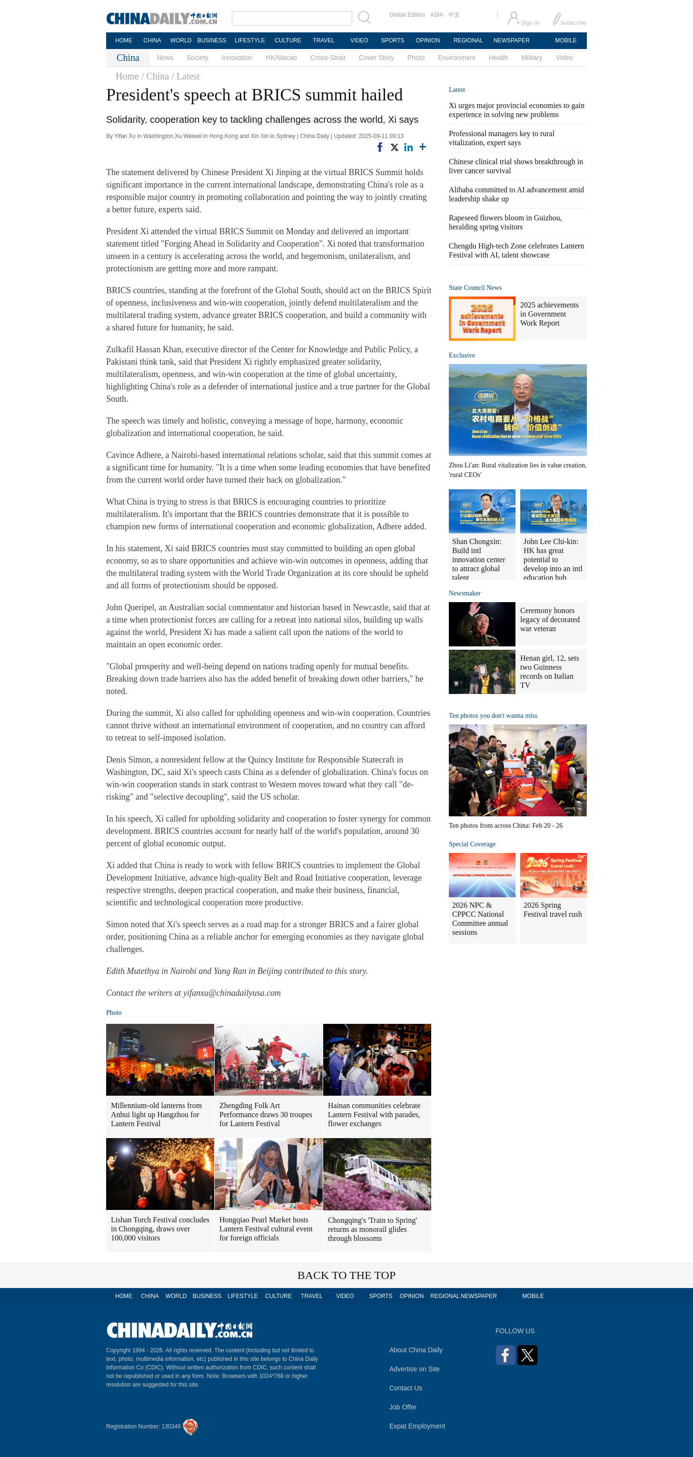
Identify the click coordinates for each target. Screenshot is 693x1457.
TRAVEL (324, 40)
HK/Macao (281, 57)
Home (127, 76)
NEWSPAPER (511, 40)
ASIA (436, 14)
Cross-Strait (328, 57)
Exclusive (462, 355)
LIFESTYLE (250, 40)
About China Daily (416, 1350)
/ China (155, 76)
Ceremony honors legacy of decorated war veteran (550, 619)
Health (498, 57)
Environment (456, 57)
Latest (457, 89)
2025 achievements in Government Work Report (549, 314)
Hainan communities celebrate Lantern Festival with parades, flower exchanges (374, 1114)
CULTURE (288, 40)
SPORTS (392, 40)
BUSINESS (212, 40)
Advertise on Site (414, 1369)
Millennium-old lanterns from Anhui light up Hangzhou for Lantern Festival (156, 1114)
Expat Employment (417, 1426)
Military (531, 57)
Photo (416, 57)
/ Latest (185, 76)
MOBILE (565, 40)
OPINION (428, 40)
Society (197, 57)
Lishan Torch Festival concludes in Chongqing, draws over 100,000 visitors (160, 1229)
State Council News (475, 287)
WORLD (181, 40)
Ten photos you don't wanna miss (493, 715)
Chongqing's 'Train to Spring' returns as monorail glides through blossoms (372, 1229)
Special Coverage (472, 844)
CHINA (152, 40)
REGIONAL (468, 40)
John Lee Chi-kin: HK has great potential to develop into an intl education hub (553, 559)
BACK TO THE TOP (346, 1275)
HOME (123, 40)
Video (564, 57)
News (165, 57)
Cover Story (376, 57)
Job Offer (402, 1407)
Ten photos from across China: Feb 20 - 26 (506, 825)
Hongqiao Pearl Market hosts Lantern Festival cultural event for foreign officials (266, 1229)
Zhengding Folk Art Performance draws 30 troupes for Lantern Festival (265, 1114)
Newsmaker (465, 593)
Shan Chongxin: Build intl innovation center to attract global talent (478, 559)
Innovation (237, 57)
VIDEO (359, 40)
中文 (454, 14)
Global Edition (407, 14)
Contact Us (405, 1388)
